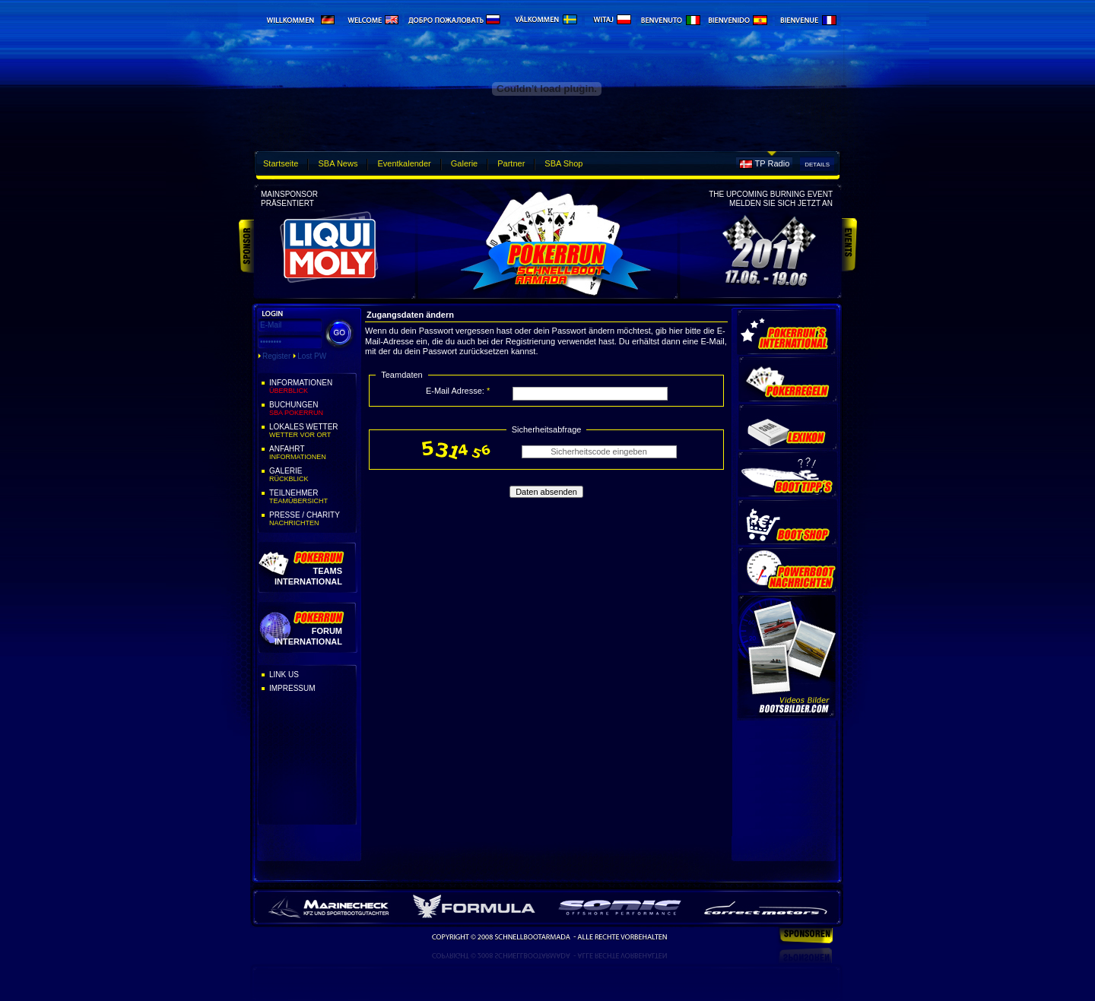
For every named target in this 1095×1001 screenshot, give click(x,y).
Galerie (464, 163)
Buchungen (311, 409)
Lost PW (311, 356)
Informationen (311, 387)
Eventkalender (403, 163)
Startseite (280, 163)
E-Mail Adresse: (458, 390)
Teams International (308, 575)
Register (276, 356)
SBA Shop (563, 163)
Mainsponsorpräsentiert (289, 198)
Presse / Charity (311, 519)
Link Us (284, 674)
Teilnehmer (311, 497)
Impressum (292, 688)
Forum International (308, 635)
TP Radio (772, 163)
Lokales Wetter (311, 431)
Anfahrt (311, 453)
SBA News (337, 163)
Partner (511, 163)
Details (817, 164)
